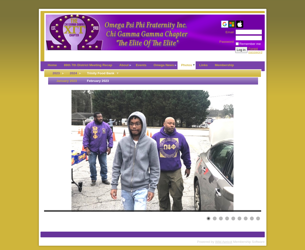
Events (141, 65)
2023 (56, 73)
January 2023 (66, 81)
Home (52, 65)
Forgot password (255, 50)
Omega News (164, 65)
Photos (186, 65)
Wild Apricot (223, 242)
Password (226, 39)
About (124, 65)
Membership (224, 65)
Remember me (250, 44)
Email (228, 32)
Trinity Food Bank (100, 73)
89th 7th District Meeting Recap (88, 65)
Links (203, 65)
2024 (73, 73)
